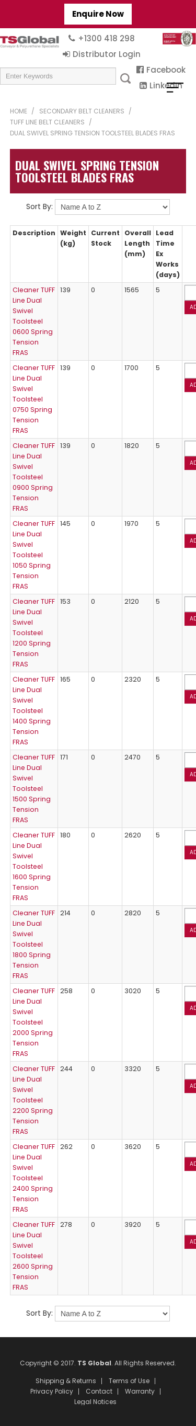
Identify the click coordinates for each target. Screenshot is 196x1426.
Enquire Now (98, 13)
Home (18, 111)
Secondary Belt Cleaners (81, 111)
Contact (99, 1391)
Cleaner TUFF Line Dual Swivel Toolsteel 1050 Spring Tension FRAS (34, 555)
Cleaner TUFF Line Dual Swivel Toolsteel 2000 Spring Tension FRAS (34, 1022)
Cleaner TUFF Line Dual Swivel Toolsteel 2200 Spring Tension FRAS (34, 1100)
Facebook (166, 69)
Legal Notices (95, 1402)
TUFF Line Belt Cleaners (47, 122)
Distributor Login (107, 54)
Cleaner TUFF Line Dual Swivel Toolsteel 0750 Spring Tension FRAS (34, 399)
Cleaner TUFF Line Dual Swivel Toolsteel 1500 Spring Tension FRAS (34, 788)
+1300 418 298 (106, 38)
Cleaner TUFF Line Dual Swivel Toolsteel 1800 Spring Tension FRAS (34, 944)
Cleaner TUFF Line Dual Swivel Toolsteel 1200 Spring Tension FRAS (34, 633)
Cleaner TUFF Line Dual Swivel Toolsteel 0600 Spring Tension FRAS (34, 321)
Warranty (140, 1391)
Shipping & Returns (66, 1381)
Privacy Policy (51, 1391)
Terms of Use (129, 1381)
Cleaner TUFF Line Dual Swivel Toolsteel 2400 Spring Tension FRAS (34, 1178)
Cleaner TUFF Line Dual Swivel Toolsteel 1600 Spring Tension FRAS (34, 866)
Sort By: (39, 206)
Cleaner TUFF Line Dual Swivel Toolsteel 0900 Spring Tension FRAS (34, 477)
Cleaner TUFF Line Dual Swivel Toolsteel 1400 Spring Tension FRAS (34, 710)
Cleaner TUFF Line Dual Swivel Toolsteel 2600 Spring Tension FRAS (34, 1256)
